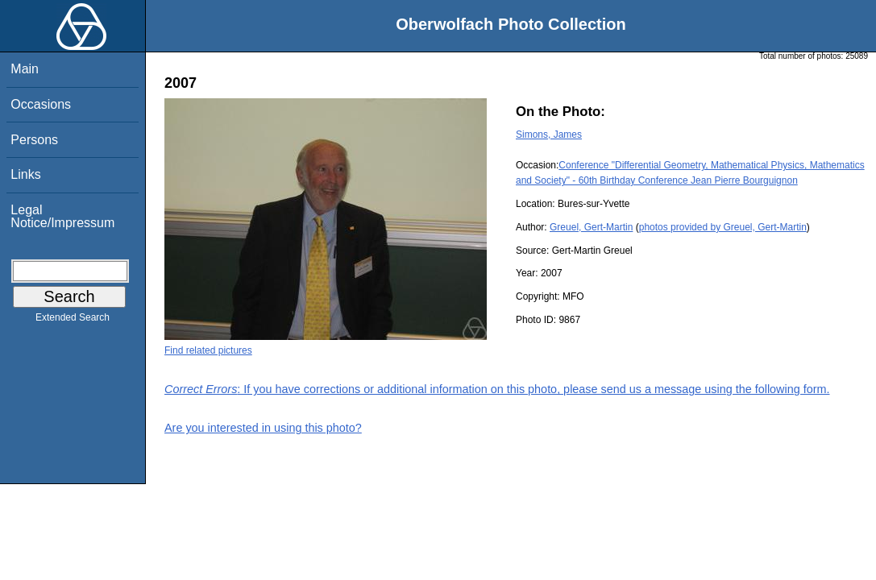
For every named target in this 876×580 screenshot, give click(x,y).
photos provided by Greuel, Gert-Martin (723, 227)
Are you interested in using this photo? (263, 427)
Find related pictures (208, 350)
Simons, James (549, 134)
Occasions (40, 104)
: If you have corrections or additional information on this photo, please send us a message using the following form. (497, 389)
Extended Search (72, 320)
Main (24, 69)
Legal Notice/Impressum (62, 216)
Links (25, 174)
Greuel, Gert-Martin (591, 227)
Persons (34, 140)
